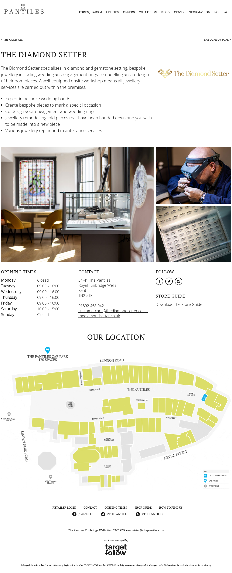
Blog (165, 12)
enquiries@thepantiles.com (145, 530)
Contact (90, 507)
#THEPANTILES (117, 514)
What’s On (148, 12)
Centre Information (192, 12)
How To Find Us (171, 507)
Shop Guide (143, 507)
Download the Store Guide (179, 304)
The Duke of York (216, 39)
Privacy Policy (204, 565)
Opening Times (116, 507)
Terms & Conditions (186, 565)
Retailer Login (64, 507)
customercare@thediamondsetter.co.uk (113, 310)
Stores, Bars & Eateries (98, 12)
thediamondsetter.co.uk (99, 315)
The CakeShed (13, 39)
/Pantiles (86, 514)
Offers (129, 12)
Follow (221, 12)
